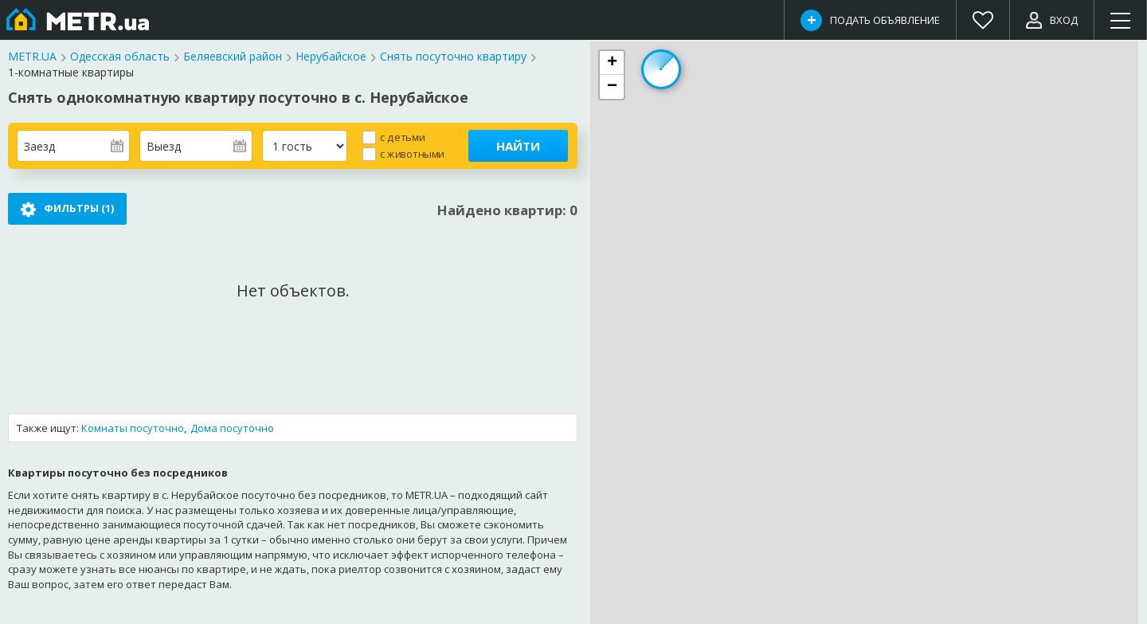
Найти (518, 146)
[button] (612, 63)
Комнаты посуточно (132, 428)
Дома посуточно (232, 428)
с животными (412, 153)
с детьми (402, 137)
